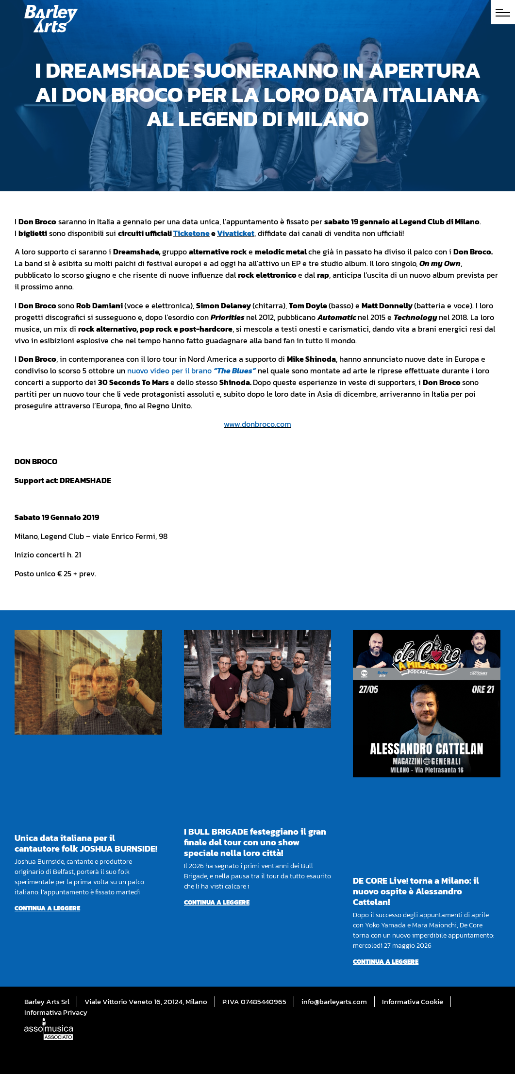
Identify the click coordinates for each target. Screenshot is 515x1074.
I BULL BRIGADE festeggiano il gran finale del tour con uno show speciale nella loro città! (255, 842)
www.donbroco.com (257, 424)
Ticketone (191, 233)
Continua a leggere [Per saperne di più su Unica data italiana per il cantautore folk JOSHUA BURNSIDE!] (47, 908)
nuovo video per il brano (191, 370)
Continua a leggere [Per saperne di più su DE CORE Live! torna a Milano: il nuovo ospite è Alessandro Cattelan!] (385, 961)
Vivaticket (235, 233)
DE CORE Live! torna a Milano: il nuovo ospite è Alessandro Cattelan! (416, 891)
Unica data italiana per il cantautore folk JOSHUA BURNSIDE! (86, 843)
